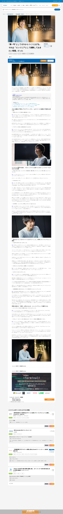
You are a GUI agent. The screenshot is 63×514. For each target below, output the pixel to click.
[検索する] (59, 5)
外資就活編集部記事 (10, 14)
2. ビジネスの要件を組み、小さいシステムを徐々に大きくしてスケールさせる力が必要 (26, 104)
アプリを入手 (57, 9)
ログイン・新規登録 (55, 5)
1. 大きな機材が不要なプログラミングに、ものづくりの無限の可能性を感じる (25, 103)
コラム (4, 14)
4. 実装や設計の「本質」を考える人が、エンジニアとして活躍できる (23, 106)
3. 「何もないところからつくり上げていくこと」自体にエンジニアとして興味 (25, 105)
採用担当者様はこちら (56, 1)
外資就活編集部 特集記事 (19, 14)
